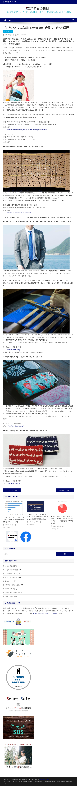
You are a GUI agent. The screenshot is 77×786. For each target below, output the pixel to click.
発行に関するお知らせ (12, 592)
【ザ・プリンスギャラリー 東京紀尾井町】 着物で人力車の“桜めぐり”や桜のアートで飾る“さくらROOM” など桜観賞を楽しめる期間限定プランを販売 (13, 490)
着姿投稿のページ (27, 781)
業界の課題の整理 (50, 781)
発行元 (7, 784)
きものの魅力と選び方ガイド (12, 781)
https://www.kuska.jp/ (14, 349)
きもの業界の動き (11, 573)
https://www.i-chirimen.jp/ (15, 426)
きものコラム (38, 781)
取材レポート (9, 581)
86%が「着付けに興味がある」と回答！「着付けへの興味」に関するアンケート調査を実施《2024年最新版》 (62, 520)
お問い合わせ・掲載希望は (64, 781)
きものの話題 (8, 31)
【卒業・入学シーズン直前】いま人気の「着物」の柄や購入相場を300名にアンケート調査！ (14, 520)
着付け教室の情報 (11, 596)
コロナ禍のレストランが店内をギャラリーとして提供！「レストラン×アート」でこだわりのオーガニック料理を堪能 (66, 490)
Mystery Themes (44, 779)
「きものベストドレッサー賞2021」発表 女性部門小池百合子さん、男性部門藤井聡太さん (38, 517)
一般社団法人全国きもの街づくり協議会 (44, 613)
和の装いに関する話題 (12, 585)
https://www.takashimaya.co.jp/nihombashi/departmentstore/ (27, 129)
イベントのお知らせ (11, 577)
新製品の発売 (9, 589)
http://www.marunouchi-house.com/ (19, 213)
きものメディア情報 (11, 570)
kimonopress (21, 35)
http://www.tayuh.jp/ (13, 483)
